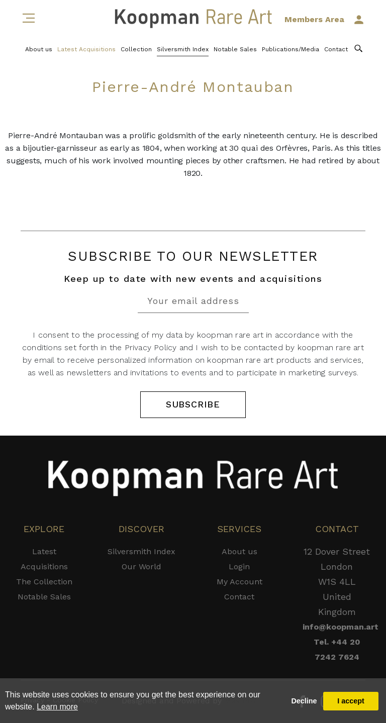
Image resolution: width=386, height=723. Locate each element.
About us (38, 49)
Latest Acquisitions (86, 49)
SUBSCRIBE (193, 404)
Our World (141, 566)
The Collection (44, 581)
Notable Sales (235, 49)
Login (239, 566)
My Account (239, 581)
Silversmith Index (183, 49)
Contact (336, 49)
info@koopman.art (337, 627)
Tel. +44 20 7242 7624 (337, 649)
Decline (304, 701)
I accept (350, 701)
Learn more (57, 706)
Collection (136, 49)
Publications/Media (290, 49)
